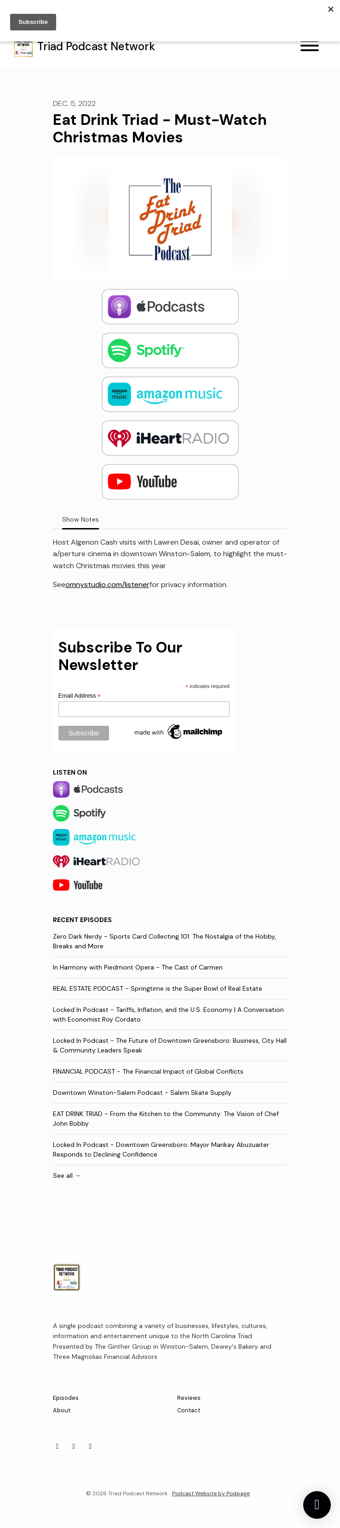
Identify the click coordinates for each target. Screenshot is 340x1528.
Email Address (79, 696)
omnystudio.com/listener (107, 584)
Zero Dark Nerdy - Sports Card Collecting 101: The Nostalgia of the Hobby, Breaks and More (164, 941)
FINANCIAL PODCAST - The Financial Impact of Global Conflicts (148, 1071)
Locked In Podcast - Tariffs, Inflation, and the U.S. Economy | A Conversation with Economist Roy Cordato (168, 1014)
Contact (188, 1410)
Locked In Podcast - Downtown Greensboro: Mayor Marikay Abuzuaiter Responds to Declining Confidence (161, 1149)
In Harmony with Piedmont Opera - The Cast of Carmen (138, 967)
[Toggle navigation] (310, 47)
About (61, 1410)
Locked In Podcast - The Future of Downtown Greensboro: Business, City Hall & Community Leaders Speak (170, 1045)
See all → (67, 1175)
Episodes (66, 1398)
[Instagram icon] (57, 1446)
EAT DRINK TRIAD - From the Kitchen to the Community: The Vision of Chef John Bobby (166, 1119)
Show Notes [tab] (80, 519)
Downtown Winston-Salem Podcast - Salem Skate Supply (142, 1092)
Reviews (189, 1398)
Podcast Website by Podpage (211, 1493)
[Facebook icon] (74, 1446)
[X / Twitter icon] (90, 1446)
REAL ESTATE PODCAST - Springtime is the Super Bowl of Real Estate (157, 988)
